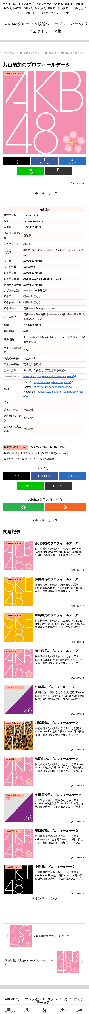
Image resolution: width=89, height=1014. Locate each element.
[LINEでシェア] (30, 171)
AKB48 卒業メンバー (15, 447)
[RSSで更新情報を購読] (65, 507)
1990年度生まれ (59, 447)
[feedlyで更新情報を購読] (23, 507)
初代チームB (11, 459)
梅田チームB (29, 459)
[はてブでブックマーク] (72, 161)
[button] (58, 171)
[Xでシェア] (16, 161)
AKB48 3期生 (39, 447)
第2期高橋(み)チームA (54, 453)
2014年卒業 (47, 459)
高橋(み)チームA (30, 453)
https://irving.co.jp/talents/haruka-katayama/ (48, 376)
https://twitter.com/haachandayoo (53, 387)
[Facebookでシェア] (44, 161)
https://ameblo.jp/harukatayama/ (52, 382)
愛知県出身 (11, 453)
